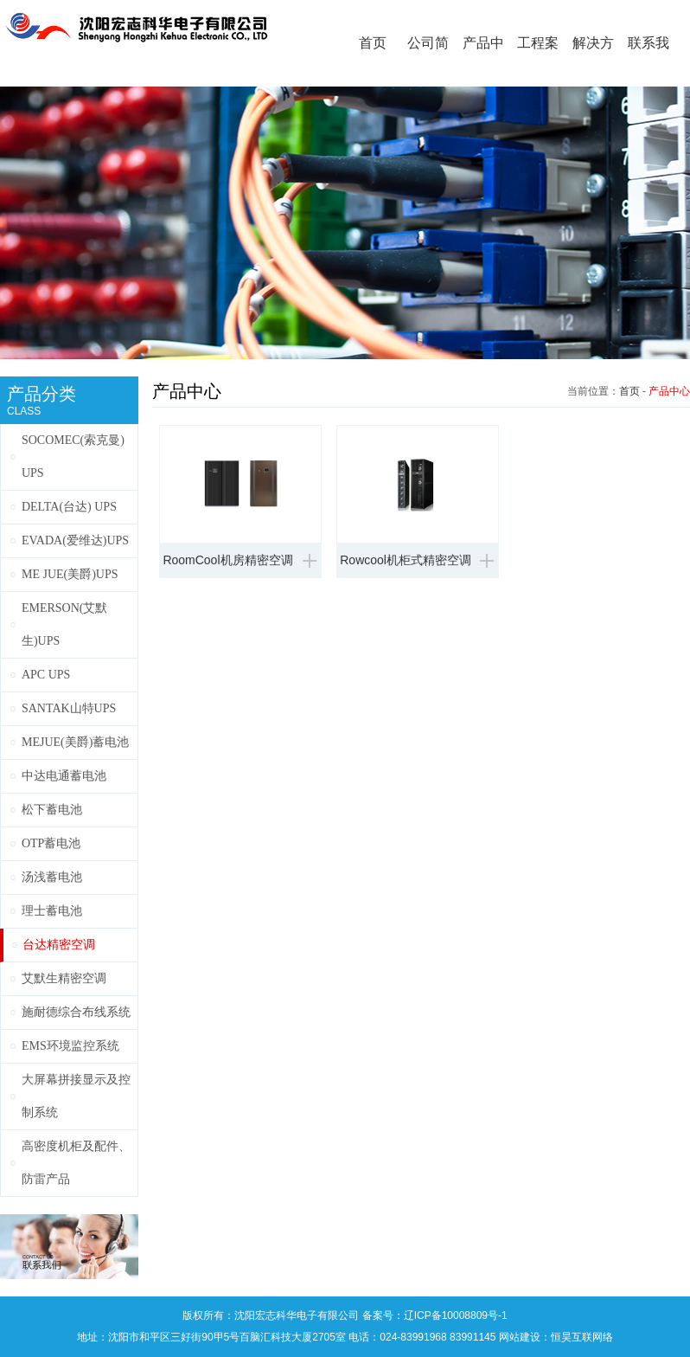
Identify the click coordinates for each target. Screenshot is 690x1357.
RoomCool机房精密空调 (227, 560)
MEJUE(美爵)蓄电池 (75, 742)
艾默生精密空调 (64, 978)
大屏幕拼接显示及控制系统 (76, 1096)
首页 (373, 42)
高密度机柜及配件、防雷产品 (76, 1163)
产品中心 (483, 61)
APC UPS (46, 674)
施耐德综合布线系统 (76, 1012)
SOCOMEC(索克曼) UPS (73, 456)
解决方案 (593, 61)
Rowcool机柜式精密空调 (405, 560)
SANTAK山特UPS (69, 708)
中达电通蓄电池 (64, 775)
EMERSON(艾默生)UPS (65, 624)
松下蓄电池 (52, 809)
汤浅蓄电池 (52, 877)
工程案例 (538, 61)
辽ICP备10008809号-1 (456, 1315)
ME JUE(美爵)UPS (70, 574)
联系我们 (648, 61)
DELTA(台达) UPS (69, 506)
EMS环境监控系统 (70, 1045)
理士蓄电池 (52, 910)
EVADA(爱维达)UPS (75, 540)
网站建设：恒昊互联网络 (556, 1337)
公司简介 (428, 61)
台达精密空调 (58, 944)
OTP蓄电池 (51, 843)
